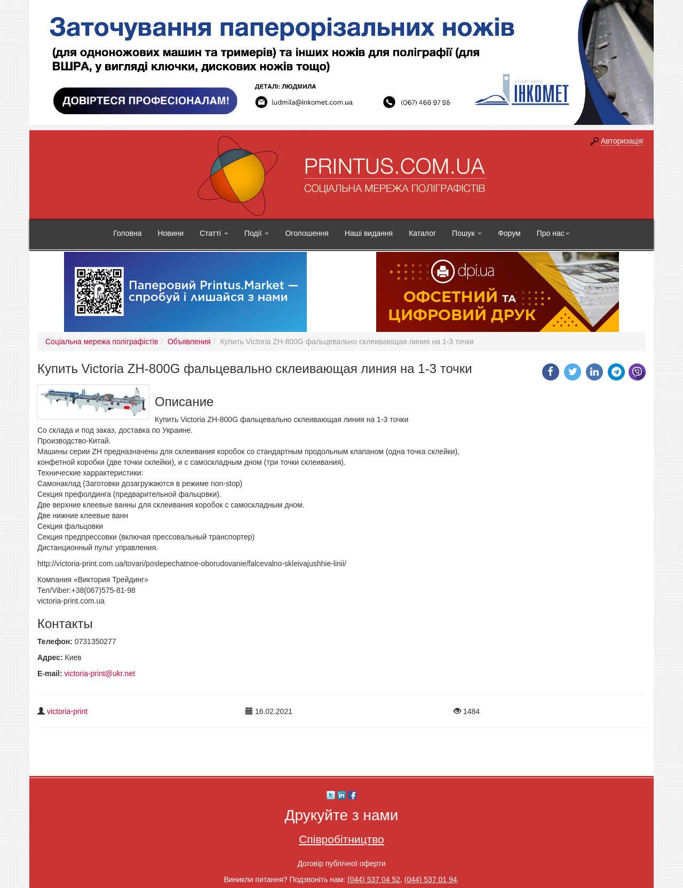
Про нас (553, 233)
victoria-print (67, 711)
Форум (509, 233)
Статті (214, 233)
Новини (170, 233)
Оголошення (306, 233)
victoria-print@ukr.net (100, 673)
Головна (127, 233)
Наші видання (369, 233)
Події (256, 233)
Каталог (422, 233)
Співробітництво (341, 839)
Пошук (467, 233)
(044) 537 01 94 (430, 879)
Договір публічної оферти (341, 863)
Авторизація (622, 141)
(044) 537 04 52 (373, 879)
